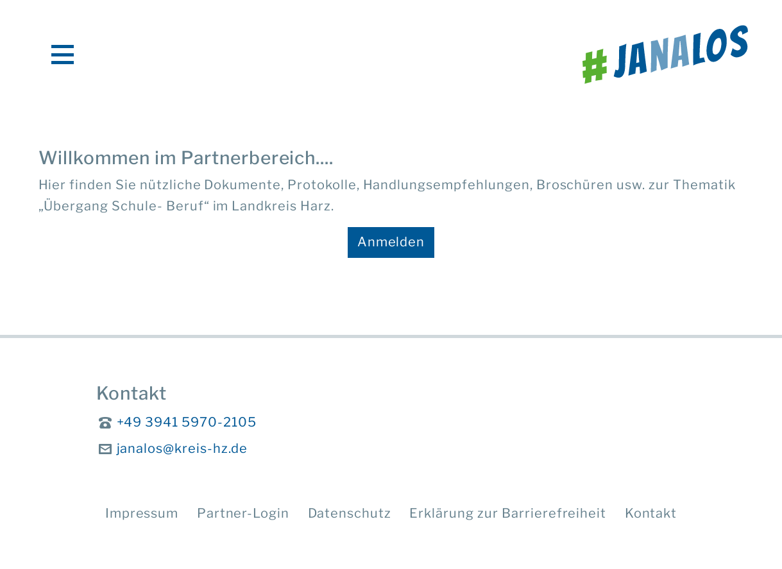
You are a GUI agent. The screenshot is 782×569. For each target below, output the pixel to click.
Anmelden (391, 242)
